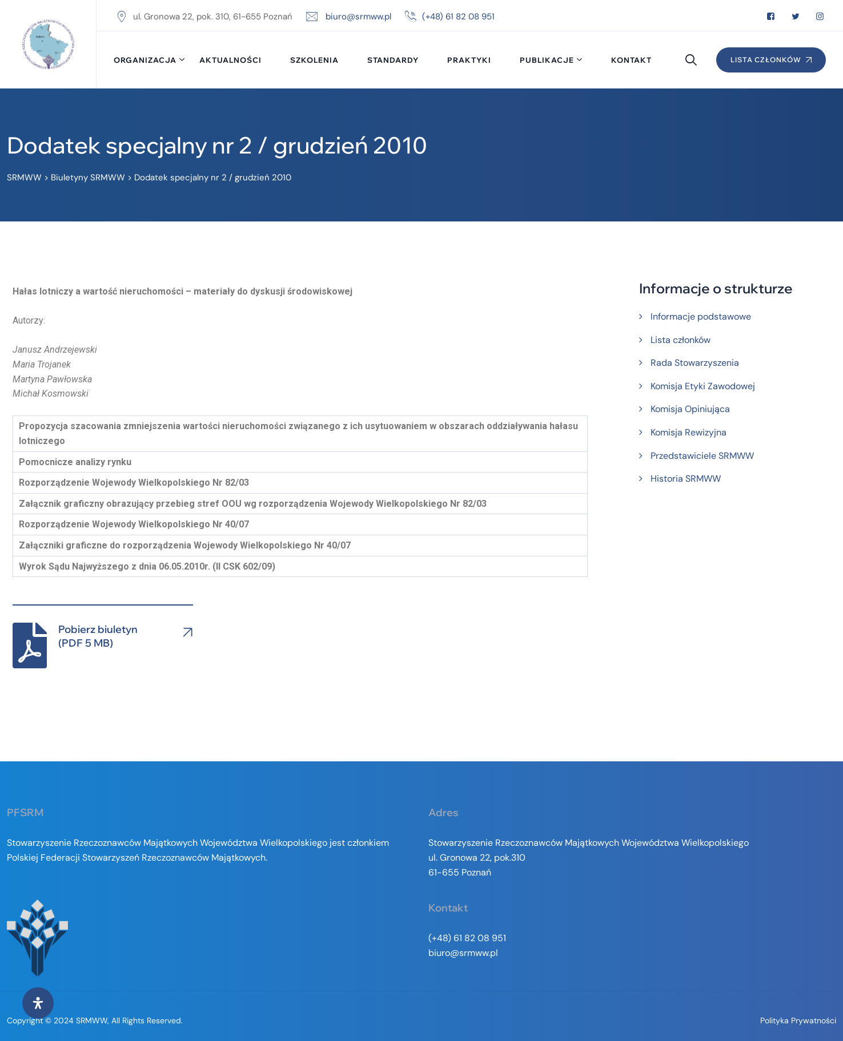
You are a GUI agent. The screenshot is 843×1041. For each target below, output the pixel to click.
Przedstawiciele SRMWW (702, 456)
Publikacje (547, 59)
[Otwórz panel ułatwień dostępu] (38, 1003)
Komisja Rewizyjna (688, 432)
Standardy (393, 59)
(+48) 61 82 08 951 (458, 16)
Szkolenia (314, 59)
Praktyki (469, 59)
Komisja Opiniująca (690, 409)
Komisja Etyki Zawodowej (703, 386)
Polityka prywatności (798, 1020)
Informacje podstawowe (701, 316)
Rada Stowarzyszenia (695, 363)
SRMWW (91, 1020)
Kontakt (631, 59)
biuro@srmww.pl (358, 16)
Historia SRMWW (686, 479)
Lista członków (680, 340)
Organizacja (145, 59)
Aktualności (230, 59)
